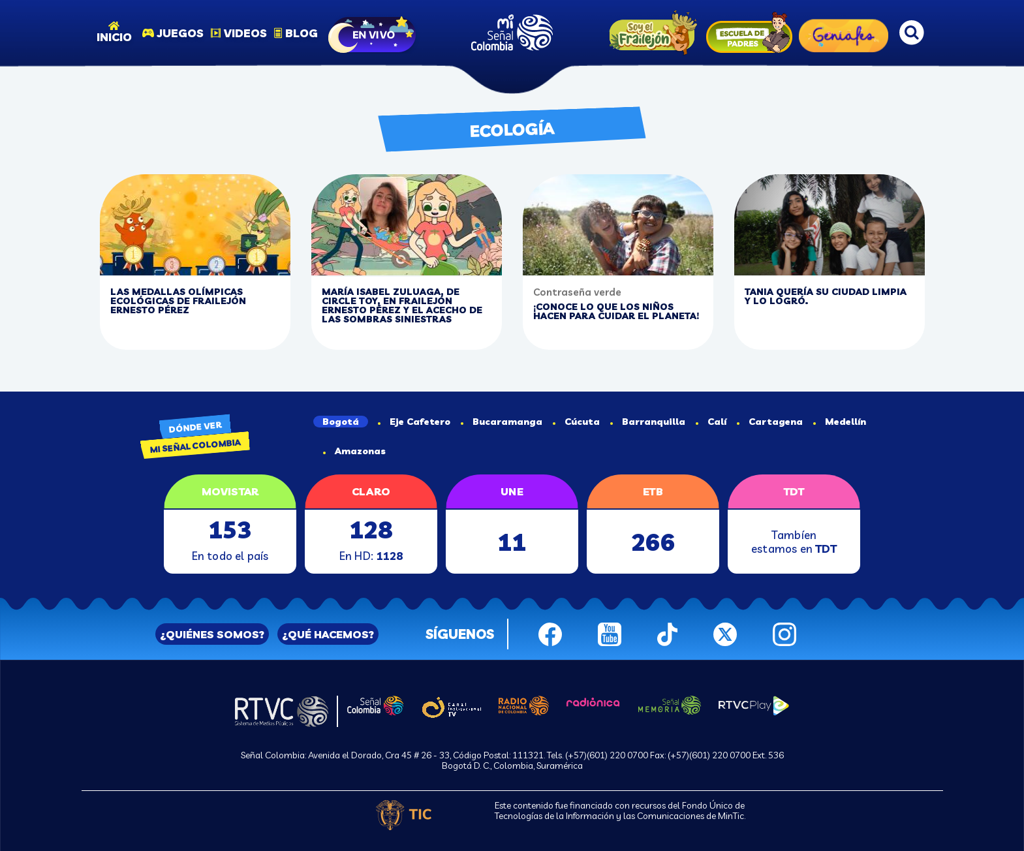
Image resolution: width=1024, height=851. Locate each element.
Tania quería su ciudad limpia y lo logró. (826, 296)
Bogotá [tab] (340, 421)
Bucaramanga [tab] (501, 421)
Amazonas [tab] (354, 451)
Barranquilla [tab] (647, 421)
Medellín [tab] (839, 421)
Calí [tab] (711, 421)
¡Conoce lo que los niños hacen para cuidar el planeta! (616, 311)
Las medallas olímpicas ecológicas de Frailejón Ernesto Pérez (178, 301)
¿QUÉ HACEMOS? (328, 634)
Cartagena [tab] (770, 421)
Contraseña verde (577, 292)
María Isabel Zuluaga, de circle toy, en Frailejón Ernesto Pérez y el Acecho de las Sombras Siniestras (402, 305)
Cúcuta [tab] (576, 421)
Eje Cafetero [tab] (414, 421)
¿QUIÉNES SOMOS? (212, 634)
